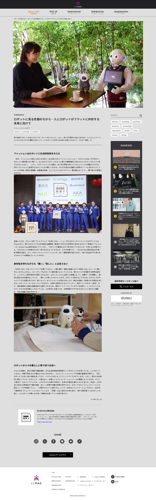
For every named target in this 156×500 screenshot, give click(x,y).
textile (127, 130)
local (135, 130)
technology (26, 131)
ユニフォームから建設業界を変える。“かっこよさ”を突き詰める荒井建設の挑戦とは (128, 191)
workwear (35, 131)
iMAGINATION (56, 485)
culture (114, 135)
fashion (17, 131)
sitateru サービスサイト (60, 455)
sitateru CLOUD (85, 481)
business (115, 126)
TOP (15, 18)
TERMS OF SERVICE (58, 489)
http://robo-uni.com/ (44, 422)
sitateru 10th (56, 477)
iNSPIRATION (22, 18)
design (124, 135)
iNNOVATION (55, 481)
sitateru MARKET (99, 477)
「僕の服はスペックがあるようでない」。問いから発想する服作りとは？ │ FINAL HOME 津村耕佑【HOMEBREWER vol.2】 (129, 242)
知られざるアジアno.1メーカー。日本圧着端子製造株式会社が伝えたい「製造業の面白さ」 (129, 167)
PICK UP (68, 477)
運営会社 (83, 477)
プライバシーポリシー (87, 485)
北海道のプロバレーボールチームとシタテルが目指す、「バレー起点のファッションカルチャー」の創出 (129, 216)
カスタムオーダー (100, 481)
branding (125, 122)
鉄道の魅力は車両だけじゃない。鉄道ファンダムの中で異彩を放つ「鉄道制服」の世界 (128, 267)
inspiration (116, 130)
